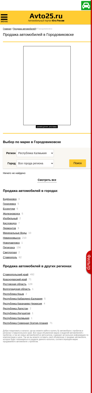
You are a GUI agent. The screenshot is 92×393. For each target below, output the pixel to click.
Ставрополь (10, 257)
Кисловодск (10, 223)
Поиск (78, 163)
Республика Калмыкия (16, 318)
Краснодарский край (15, 279)
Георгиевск (9, 203)
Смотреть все (47, 179)
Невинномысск (11, 237)
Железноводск (11, 213)
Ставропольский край (15, 274)
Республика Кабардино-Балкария (22, 298)
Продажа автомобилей (24, 29)
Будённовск (10, 199)
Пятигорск (9, 247)
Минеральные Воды (15, 232)
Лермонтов (9, 228)
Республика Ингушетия (16, 313)
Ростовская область (14, 284)
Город (11, 163)
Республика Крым (13, 293)
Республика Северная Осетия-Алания (25, 323)
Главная (7, 29)
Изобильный (10, 218)
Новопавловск (11, 242)
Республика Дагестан (15, 308)
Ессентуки (9, 208)
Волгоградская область (16, 289)
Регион (11, 153)
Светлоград (10, 252)
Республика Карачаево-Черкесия (22, 303)
